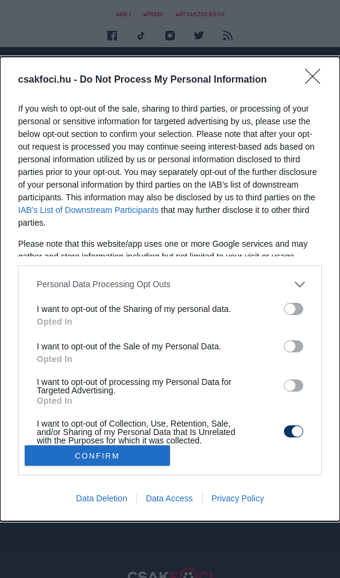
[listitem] (170, 284)
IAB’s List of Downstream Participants (88, 210)
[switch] (293, 309)
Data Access (169, 498)
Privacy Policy (238, 498)
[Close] (316, 80)
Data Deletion (101, 498)
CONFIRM (97, 455)
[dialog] (170, 289)
